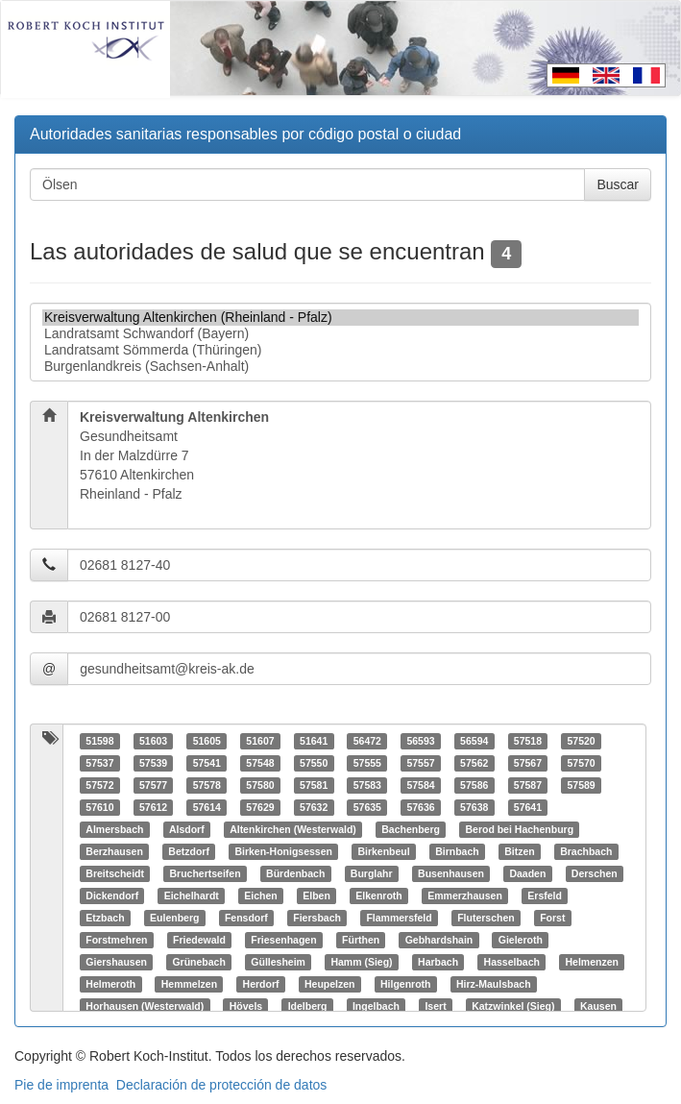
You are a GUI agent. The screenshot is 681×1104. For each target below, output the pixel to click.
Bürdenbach (295, 873)
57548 (260, 763)
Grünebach (198, 962)
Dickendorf (111, 895)
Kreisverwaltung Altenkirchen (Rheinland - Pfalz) (340, 317)
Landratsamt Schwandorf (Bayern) (340, 334)
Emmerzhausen (464, 895)
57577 (153, 785)
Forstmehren (116, 939)
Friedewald (199, 939)
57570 (581, 763)
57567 (528, 763)
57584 (420, 785)
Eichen (260, 895)
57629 (260, 807)
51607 (260, 741)
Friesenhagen (283, 939)
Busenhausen (451, 873)
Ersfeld (544, 895)
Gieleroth (521, 939)
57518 (528, 741)
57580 (260, 785)
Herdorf (261, 984)
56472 (367, 741)
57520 (581, 741)
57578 (207, 785)
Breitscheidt (114, 873)
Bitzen (519, 851)
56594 (474, 741)
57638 (474, 807)
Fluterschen (486, 917)
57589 (581, 785)
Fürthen (360, 939)
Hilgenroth (405, 984)
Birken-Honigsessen (283, 851)
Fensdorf (246, 917)
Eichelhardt (191, 895)
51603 (153, 741)
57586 (474, 785)
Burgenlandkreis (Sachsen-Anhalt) (340, 366)
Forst (552, 917)
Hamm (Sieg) (361, 962)
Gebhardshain (439, 939)
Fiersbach (317, 917)
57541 (207, 763)
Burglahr (372, 873)
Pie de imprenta (61, 1084)
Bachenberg (410, 829)
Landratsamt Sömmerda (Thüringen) (340, 350)
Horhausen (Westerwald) (144, 1006)
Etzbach (104, 917)
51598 (99, 741)
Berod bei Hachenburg (519, 829)
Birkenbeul (383, 851)
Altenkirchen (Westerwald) (293, 829)
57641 (528, 807)
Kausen (598, 1006)
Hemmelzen (189, 984)
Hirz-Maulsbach (493, 984)
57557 (420, 763)
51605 (207, 741)
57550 (314, 763)
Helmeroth (110, 984)
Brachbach (586, 851)
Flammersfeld (398, 917)
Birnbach (457, 851)
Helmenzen (591, 962)
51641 (314, 741)
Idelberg (308, 1006)
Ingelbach (376, 1006)
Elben (316, 895)
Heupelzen (329, 984)
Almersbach (114, 829)
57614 (207, 807)
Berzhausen (114, 851)
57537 (99, 763)
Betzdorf (188, 851)
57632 (314, 807)
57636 (420, 807)
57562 (474, 763)
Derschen (595, 873)
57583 (367, 785)
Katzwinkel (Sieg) (513, 1006)
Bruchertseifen (204, 873)
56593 (420, 741)
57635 (367, 807)
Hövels (246, 1006)
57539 (153, 763)
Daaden (527, 873)
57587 (528, 785)
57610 (99, 807)
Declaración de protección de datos (221, 1084)
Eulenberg (174, 917)
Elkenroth (378, 895)
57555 (367, 763)
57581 (314, 785)
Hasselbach (512, 962)
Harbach (438, 962)
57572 (99, 785)
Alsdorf (187, 829)
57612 (153, 807)
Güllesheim (278, 962)
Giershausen (116, 962)
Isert (435, 1006)
